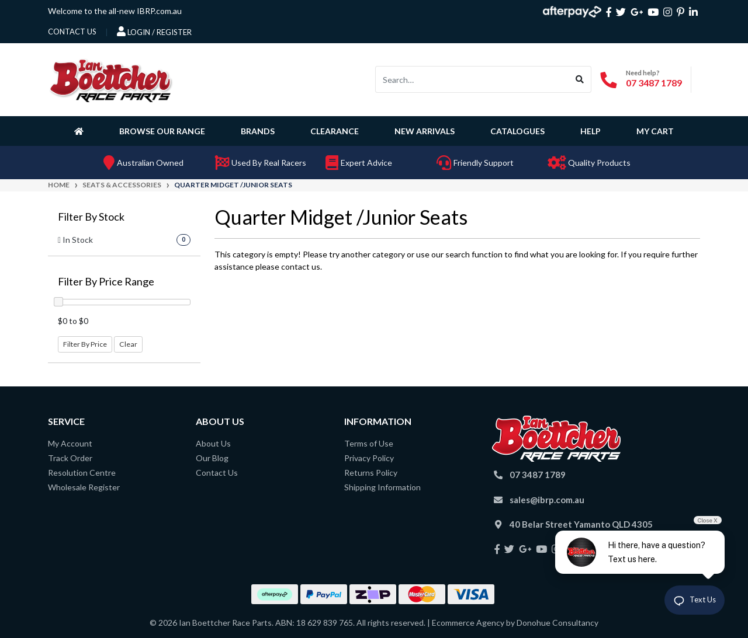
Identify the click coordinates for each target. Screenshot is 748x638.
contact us (72, 31)
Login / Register (154, 31)
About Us (213, 443)
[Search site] (580, 79)
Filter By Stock (91, 217)
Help (590, 131)
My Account (70, 443)
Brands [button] (258, 131)
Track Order (70, 458)
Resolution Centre (82, 472)
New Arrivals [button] (424, 131)
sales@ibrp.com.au (547, 499)
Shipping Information (382, 487)
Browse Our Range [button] (162, 131)
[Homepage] (81, 130)
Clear (128, 344)
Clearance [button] (334, 131)
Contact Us (217, 472)
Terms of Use (368, 443)
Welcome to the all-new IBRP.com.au (115, 11)
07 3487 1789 (654, 82)
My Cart (655, 131)
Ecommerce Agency (468, 622)
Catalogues (517, 131)
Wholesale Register (84, 487)
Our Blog (212, 458)
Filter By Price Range (106, 282)
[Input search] (472, 79)
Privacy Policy (369, 458)
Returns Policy (370, 472)
